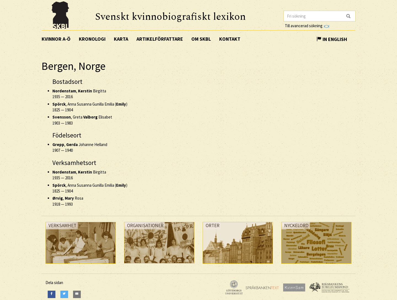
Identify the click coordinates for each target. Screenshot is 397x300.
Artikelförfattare (159, 39)
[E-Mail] (77, 294)
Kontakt (229, 39)
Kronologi (92, 39)
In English (331, 39)
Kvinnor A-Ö (56, 39)
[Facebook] (51, 294)
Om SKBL (201, 39)
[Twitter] (64, 294)
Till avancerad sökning (307, 25)
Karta (121, 39)
